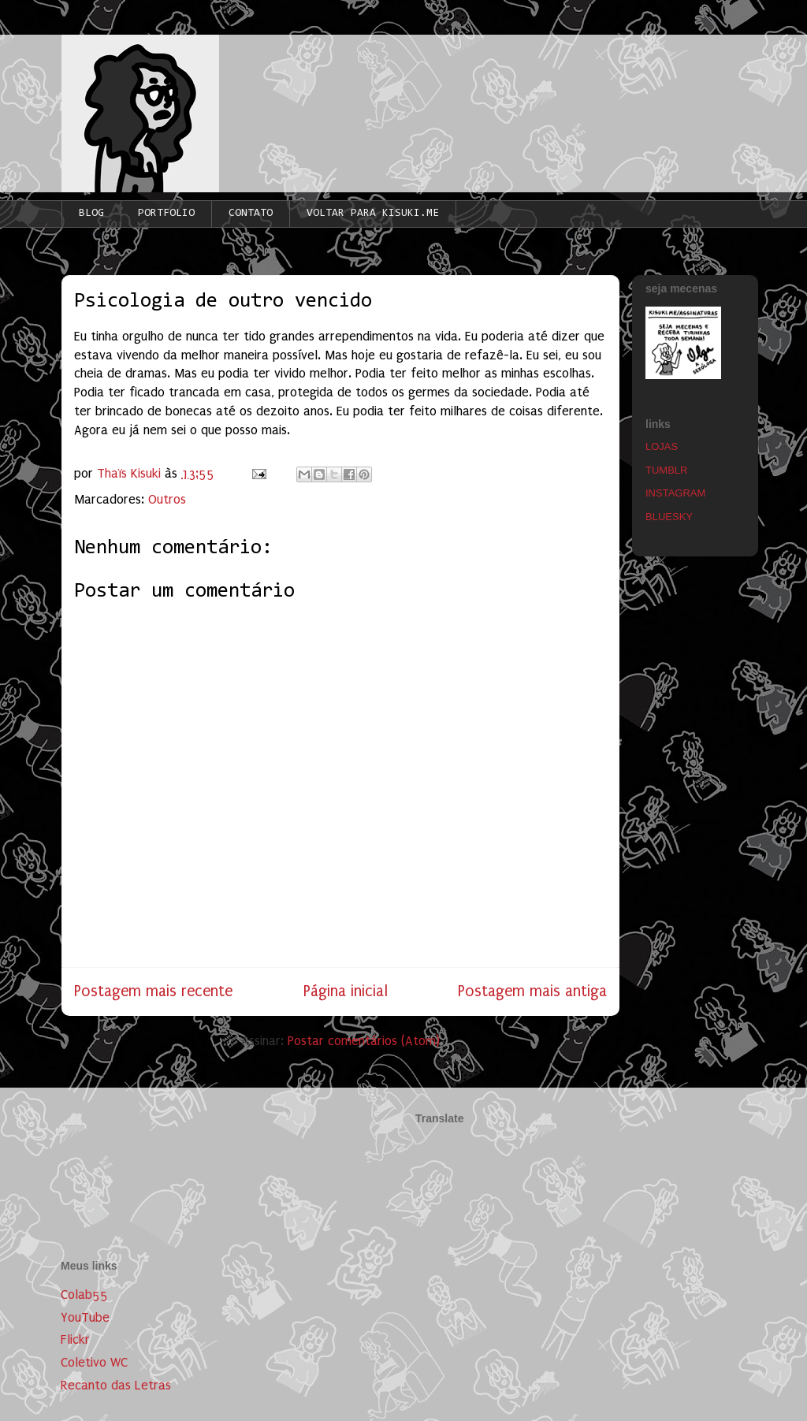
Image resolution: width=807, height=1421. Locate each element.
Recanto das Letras (116, 1385)
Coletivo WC (94, 1362)
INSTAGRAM (675, 493)
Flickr (75, 1339)
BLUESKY (669, 517)
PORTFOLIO (166, 213)
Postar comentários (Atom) (364, 1040)
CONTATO (251, 213)
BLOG (91, 213)
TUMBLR (666, 470)
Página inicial (345, 991)
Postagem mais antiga (532, 991)
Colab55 (84, 1294)
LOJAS (661, 446)
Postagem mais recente (153, 991)
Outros (167, 499)
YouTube (85, 1317)
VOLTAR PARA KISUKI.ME (373, 213)
